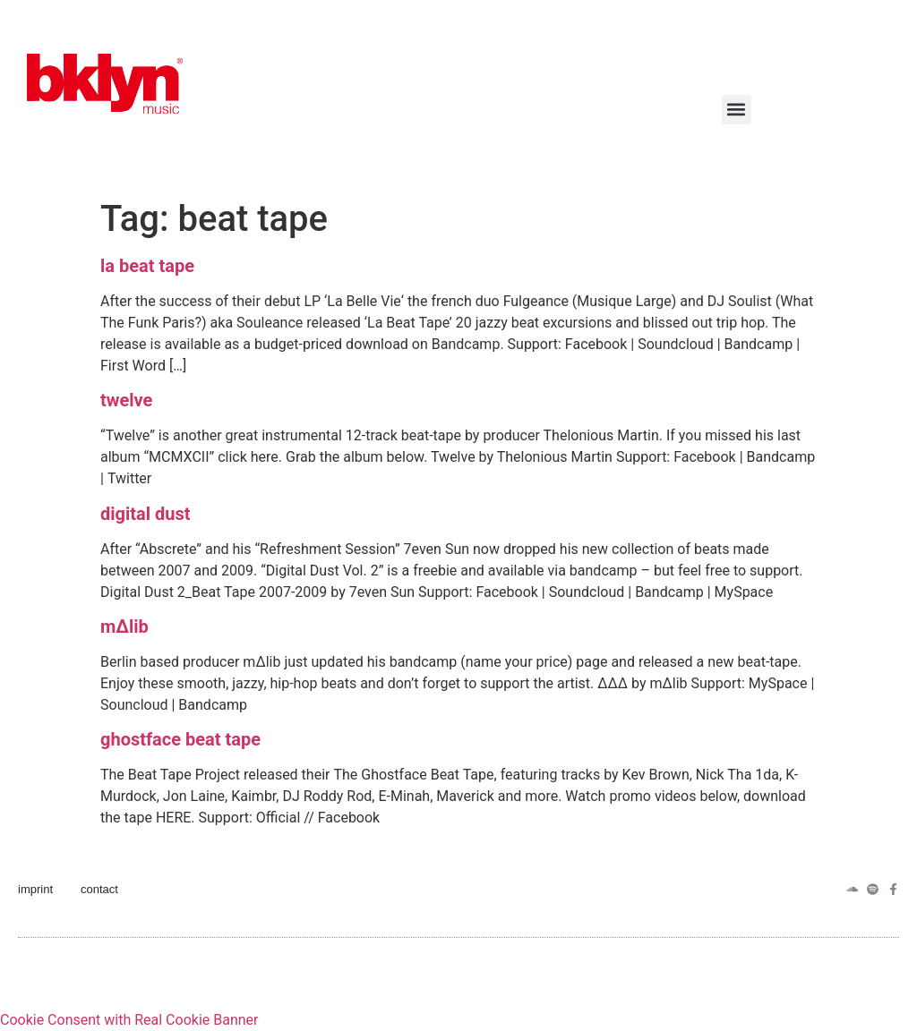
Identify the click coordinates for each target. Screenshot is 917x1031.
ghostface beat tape (180, 739)
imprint (35, 889)
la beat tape (147, 266)
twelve (126, 400)
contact (99, 889)
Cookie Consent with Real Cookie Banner (129, 1019)
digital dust (145, 513)
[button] (736, 109)
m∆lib (124, 626)
